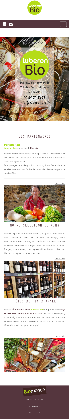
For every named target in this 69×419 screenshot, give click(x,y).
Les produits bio (34, 400)
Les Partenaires (34, 406)
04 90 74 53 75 (34, 97)
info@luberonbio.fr (34, 102)
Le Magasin (34, 413)
